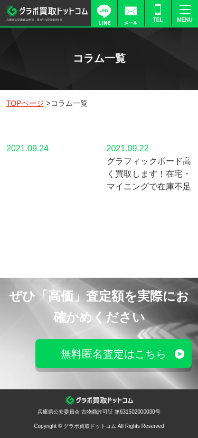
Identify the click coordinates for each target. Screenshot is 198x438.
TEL (158, 20)
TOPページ (25, 103)
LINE (104, 13)
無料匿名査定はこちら (113, 354)
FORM (131, 13)
